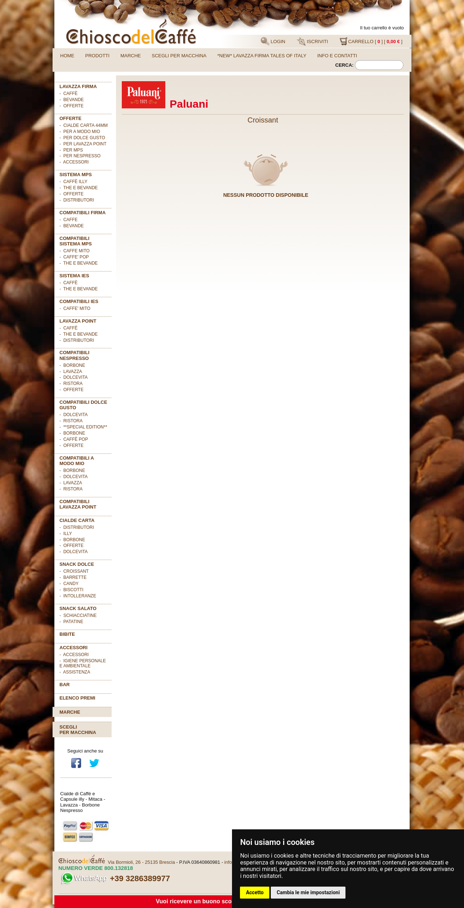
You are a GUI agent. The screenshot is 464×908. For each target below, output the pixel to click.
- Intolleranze (77, 595)
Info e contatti (337, 55)
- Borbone (72, 365)
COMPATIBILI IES (78, 301)
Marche (130, 55)
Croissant (263, 120)
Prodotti (97, 55)
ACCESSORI (73, 647)
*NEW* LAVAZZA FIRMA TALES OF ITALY (262, 55)
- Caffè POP (73, 439)
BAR (64, 684)
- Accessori (74, 654)
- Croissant (74, 571)
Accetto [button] (255, 892)
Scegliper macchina (77, 729)
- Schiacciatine (77, 615)
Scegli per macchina (179, 55)
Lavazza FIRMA (78, 86)
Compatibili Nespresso (74, 355)
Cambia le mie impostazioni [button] (308, 892)
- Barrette (73, 577)
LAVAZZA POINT (77, 321)
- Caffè (68, 93)
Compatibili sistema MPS (75, 241)
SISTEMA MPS (75, 174)
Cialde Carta (77, 520)
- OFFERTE (71, 105)
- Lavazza (70, 371)
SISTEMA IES (74, 275)
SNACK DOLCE (76, 564)
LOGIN (273, 41)
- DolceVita (73, 377)
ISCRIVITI (312, 41)
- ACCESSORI (74, 162)
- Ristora (71, 383)
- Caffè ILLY (73, 181)
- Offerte (71, 193)
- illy (65, 533)
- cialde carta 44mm (83, 125)
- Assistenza (74, 672)
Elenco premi (77, 698)
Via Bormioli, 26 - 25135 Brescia (141, 862)
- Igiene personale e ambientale (82, 663)
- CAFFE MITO (74, 250)
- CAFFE (68, 219)
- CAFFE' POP (74, 257)
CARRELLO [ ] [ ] (370, 41)
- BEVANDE (71, 225)
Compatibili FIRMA (82, 212)
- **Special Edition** (83, 427)
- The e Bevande (78, 187)
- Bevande (71, 99)
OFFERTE (70, 118)
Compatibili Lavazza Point (77, 504)
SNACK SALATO (77, 608)
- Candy (69, 583)
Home (67, 55)
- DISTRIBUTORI (76, 527)
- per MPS (71, 150)
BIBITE (67, 634)
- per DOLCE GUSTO (82, 137)
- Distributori (76, 200)
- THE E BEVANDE (78, 263)
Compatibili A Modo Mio (76, 460)
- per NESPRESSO (79, 155)
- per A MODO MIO (79, 131)
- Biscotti (71, 589)
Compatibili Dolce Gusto (83, 404)
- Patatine (71, 621)
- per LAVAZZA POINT (83, 143)
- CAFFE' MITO (74, 308)
